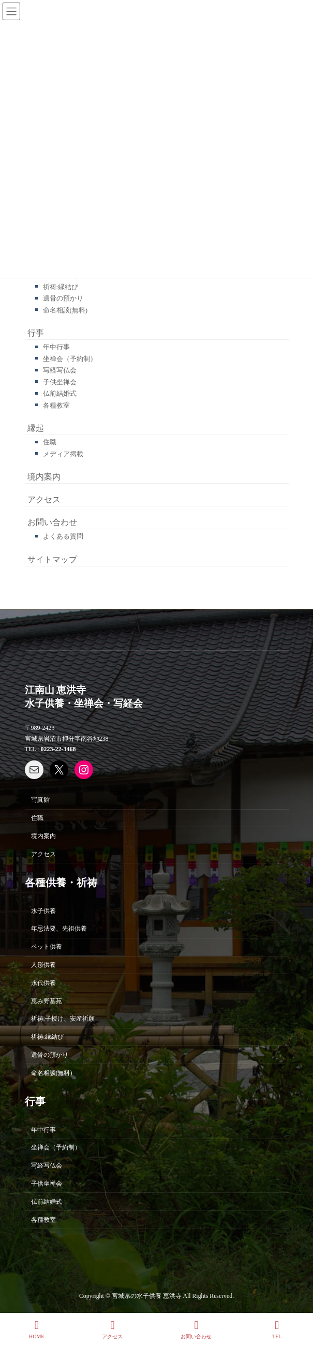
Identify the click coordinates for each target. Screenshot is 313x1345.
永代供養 (43, 982)
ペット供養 (46, 946)
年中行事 (56, 347)
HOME (36, 1329)
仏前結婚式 (60, 393)
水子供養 (43, 910)
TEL (277, 1329)
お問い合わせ (52, 522)
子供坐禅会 (60, 382)
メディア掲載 (63, 454)
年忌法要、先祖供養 (59, 928)
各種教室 (56, 405)
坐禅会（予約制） (70, 359)
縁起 (35, 428)
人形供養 (43, 964)
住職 (49, 442)
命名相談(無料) (65, 310)
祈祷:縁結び (61, 287)
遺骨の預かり (63, 298)
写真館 (40, 799)
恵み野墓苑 (46, 1000)
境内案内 (44, 476)
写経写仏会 (60, 370)
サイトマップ (52, 559)
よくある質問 (63, 536)
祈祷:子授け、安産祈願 (63, 1018)
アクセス (44, 499)
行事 (35, 332)
